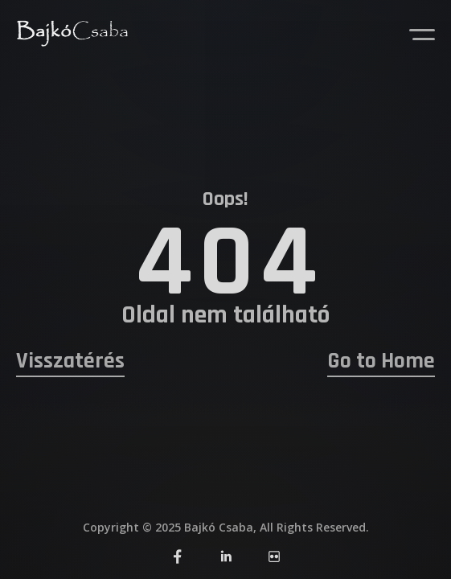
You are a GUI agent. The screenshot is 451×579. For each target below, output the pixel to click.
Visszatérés (70, 361)
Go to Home (381, 361)
